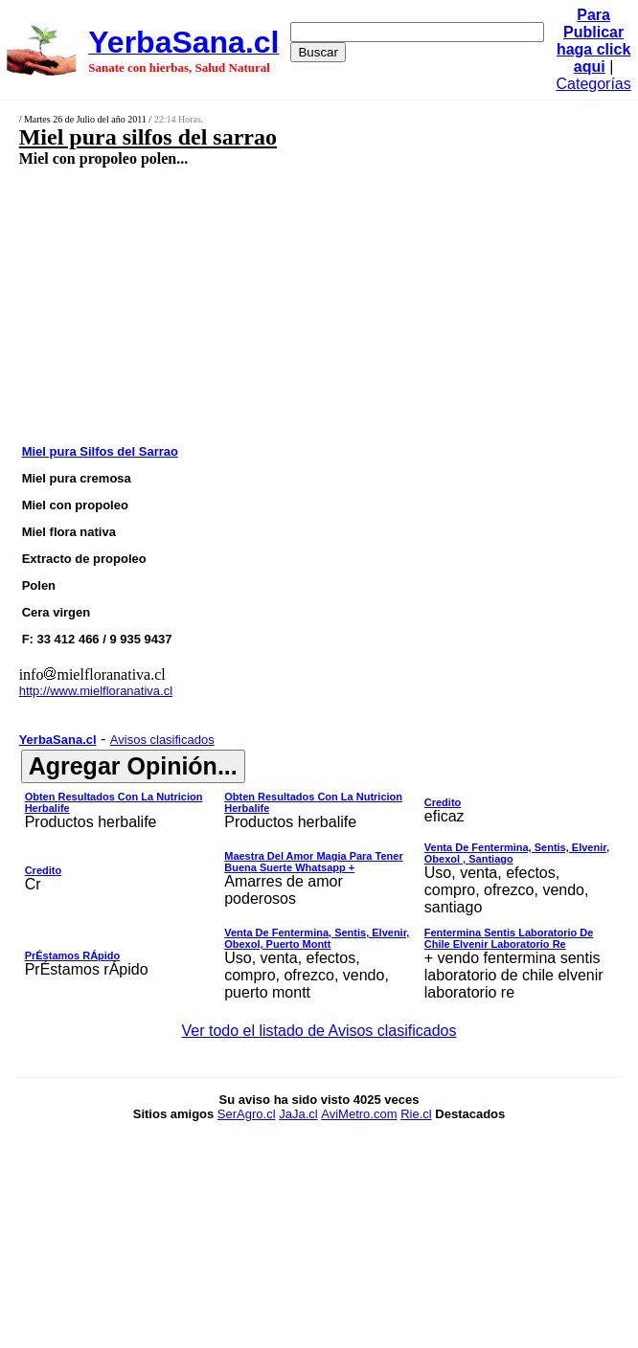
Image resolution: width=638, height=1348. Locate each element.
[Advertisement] (274, 304)
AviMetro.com (359, 1114)
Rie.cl (416, 1114)
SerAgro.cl (246, 1114)
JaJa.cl (298, 1114)
